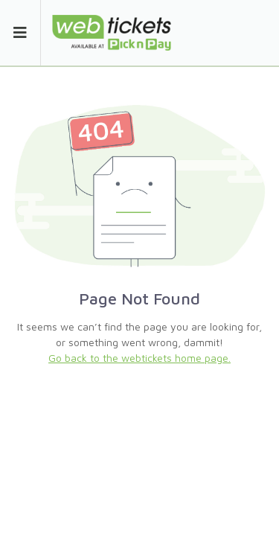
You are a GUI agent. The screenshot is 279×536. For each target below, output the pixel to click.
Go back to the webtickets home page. (139, 357)
